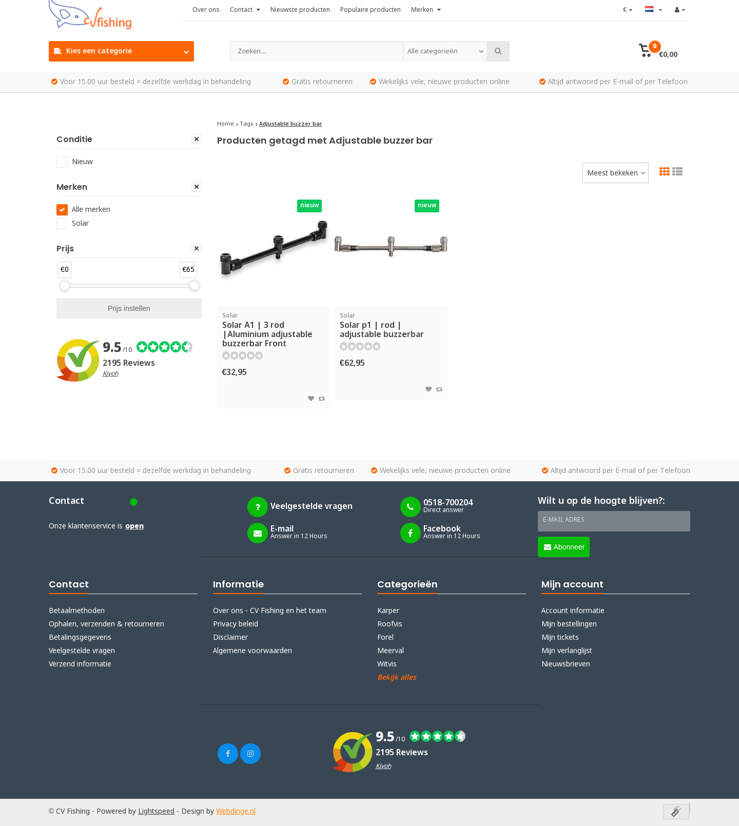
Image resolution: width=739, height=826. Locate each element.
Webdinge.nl (236, 811)
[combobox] (445, 51)
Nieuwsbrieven (565, 664)
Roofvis (389, 624)
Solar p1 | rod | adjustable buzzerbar (391, 325)
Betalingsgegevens (80, 637)
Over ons (206, 10)
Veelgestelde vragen (82, 651)
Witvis (387, 664)
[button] (658, 51)
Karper (388, 611)
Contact (245, 10)
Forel (385, 637)
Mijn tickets (560, 637)
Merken (426, 10)
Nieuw (82, 162)
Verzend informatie (80, 664)
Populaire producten (370, 10)
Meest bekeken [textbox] (612, 173)
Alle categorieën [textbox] (432, 51)
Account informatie (573, 611)
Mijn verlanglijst (566, 651)
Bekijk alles (396, 677)
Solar (80, 223)
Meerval (390, 651)
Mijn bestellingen (569, 624)
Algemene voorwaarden (252, 651)
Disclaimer (230, 637)
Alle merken (91, 209)
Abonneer (564, 547)
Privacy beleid (235, 624)
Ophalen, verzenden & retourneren (106, 624)
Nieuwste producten (300, 10)
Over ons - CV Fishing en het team (269, 611)
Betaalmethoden (77, 611)
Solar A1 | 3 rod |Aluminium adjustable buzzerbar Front (273, 330)
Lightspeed (156, 811)
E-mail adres (564, 520)
